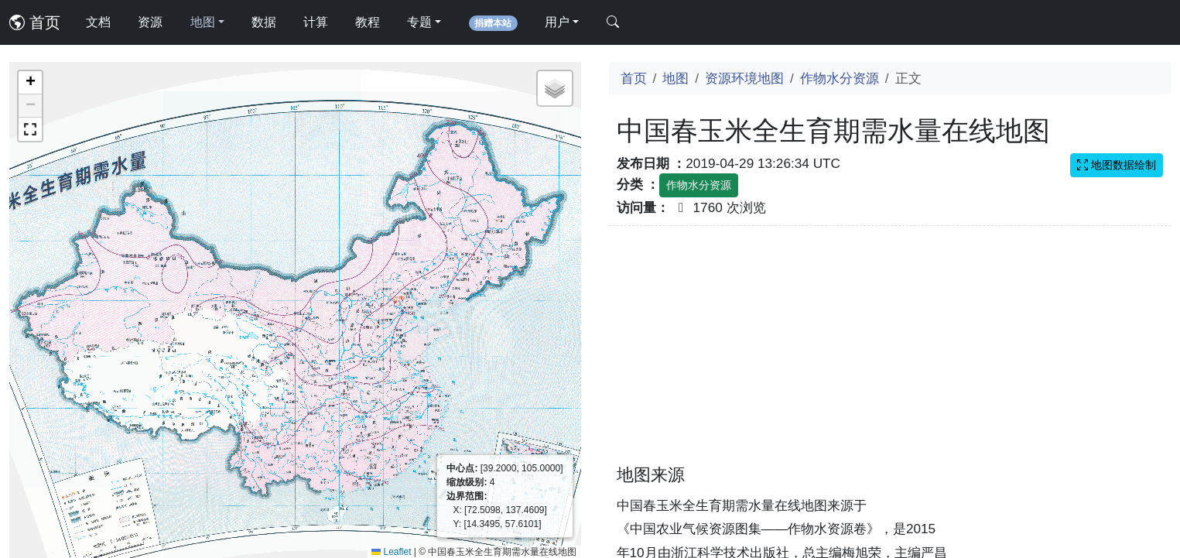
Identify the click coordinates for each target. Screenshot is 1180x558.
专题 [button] (419, 22)
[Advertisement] (890, 354)
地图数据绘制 (1116, 165)
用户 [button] (557, 22)
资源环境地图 (744, 78)
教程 (367, 22)
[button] (30, 82)
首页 (34, 22)
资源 (150, 22)
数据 (263, 22)
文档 (98, 22)
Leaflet (391, 551)
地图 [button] (202, 22)
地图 (675, 78)
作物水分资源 (839, 78)
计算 (315, 22)
